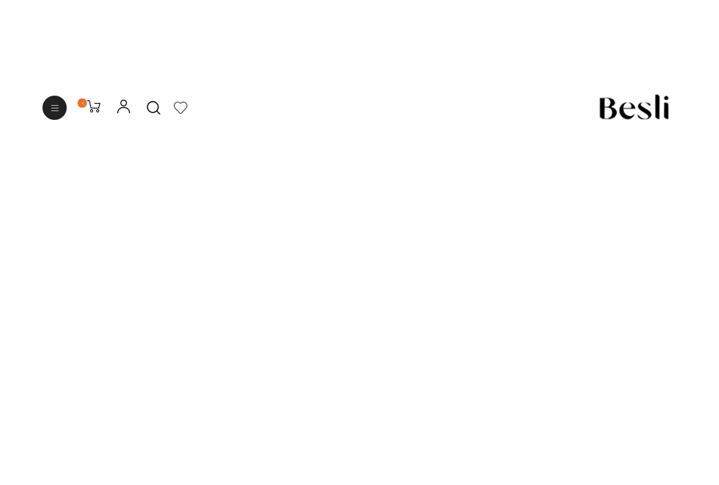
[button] (54, 108)
